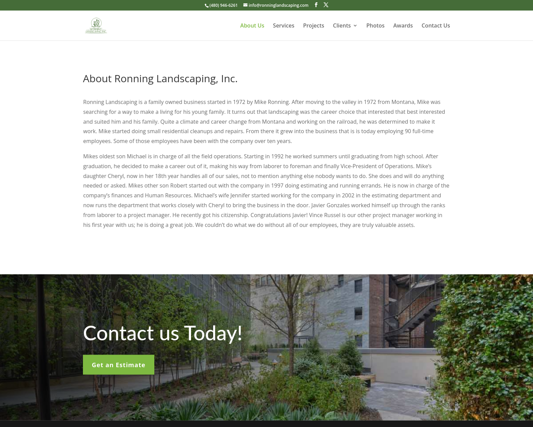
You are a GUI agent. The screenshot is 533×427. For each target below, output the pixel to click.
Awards (403, 26)
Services (283, 26)
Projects (313, 26)
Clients (342, 26)
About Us (252, 26)
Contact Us (436, 26)
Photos (375, 26)
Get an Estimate (118, 367)
